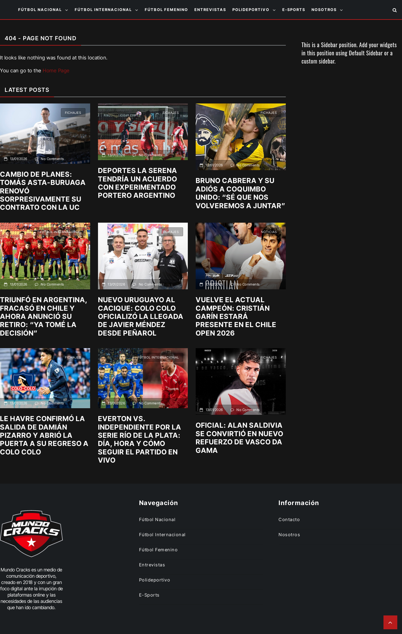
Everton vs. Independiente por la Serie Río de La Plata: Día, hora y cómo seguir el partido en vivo (139, 439)
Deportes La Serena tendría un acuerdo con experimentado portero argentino (137, 182)
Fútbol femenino (166, 9)
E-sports (293, 9)
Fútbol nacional (40, 9)
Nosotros (324, 9)
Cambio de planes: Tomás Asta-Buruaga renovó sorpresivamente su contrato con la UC (43, 191)
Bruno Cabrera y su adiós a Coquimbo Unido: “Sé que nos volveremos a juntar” (240, 192)
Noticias (269, 232)
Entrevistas (210, 9)
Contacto (289, 519)
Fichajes (73, 112)
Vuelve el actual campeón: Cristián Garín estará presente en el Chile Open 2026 (236, 316)
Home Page (56, 70)
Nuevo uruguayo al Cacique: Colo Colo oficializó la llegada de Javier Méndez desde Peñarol (140, 316)
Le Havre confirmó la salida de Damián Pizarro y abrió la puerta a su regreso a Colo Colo (44, 435)
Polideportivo (250, 9)
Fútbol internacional (103, 9)
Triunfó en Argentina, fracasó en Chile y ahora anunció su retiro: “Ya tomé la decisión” (43, 316)
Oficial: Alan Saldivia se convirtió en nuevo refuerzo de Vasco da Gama (239, 437)
